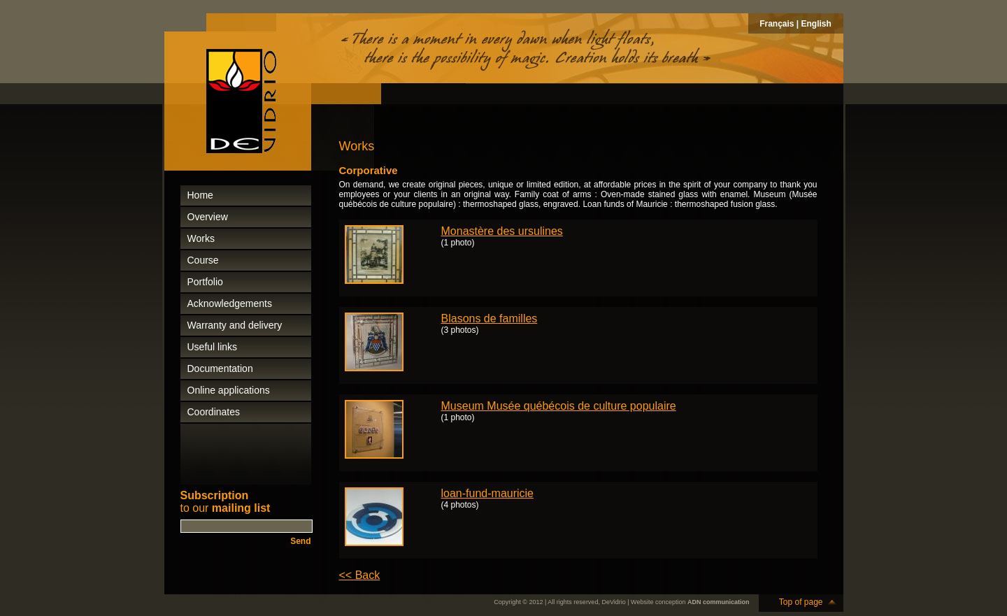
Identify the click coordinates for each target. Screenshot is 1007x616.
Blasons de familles (489, 318)
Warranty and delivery (235, 325)
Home (200, 195)
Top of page (801, 602)
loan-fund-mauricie (487, 493)
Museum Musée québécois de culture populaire (558, 406)
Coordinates (214, 411)
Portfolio (205, 281)
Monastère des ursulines (502, 231)
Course (203, 260)
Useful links (212, 346)
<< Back (359, 575)
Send (300, 541)
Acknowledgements (229, 303)
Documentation (220, 368)
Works (201, 238)
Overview (207, 216)
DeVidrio (613, 602)
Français (776, 24)
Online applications (228, 390)
